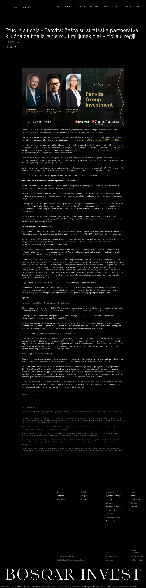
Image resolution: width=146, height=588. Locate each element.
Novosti (107, 7)
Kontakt (128, 7)
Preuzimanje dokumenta (31, 394)
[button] (56, 6)
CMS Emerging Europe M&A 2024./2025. (103, 140)
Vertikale (68, 7)
